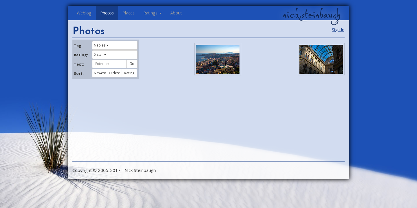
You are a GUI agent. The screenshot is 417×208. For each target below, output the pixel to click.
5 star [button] (100, 54)
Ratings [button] (152, 13)
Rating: (81, 54)
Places (128, 13)
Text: (79, 64)
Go (131, 63)
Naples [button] (101, 45)
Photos (107, 13)
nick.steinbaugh (311, 15)
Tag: (78, 45)
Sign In (338, 29)
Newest (100, 72)
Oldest (114, 72)
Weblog (84, 13)
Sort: (79, 73)
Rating (129, 72)
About (176, 13)
